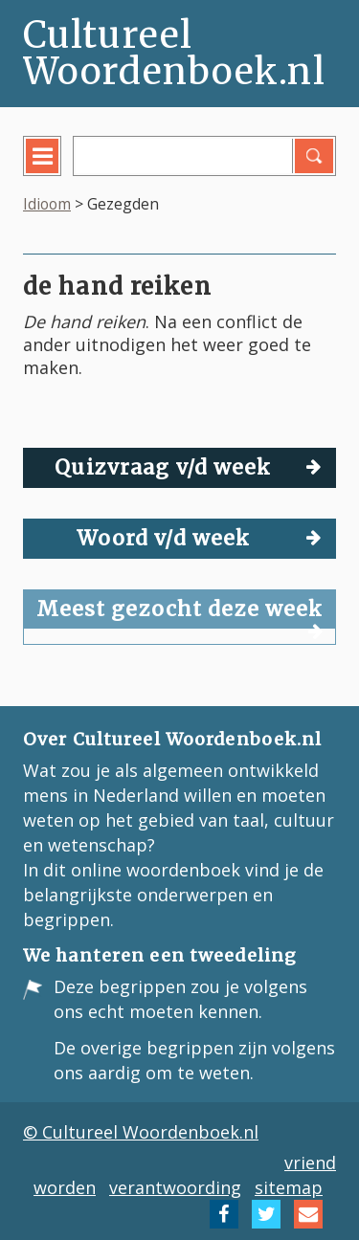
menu (56, 170)
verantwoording (175, 1187)
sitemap (289, 1187)
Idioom (47, 203)
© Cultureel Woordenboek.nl (140, 1131)
